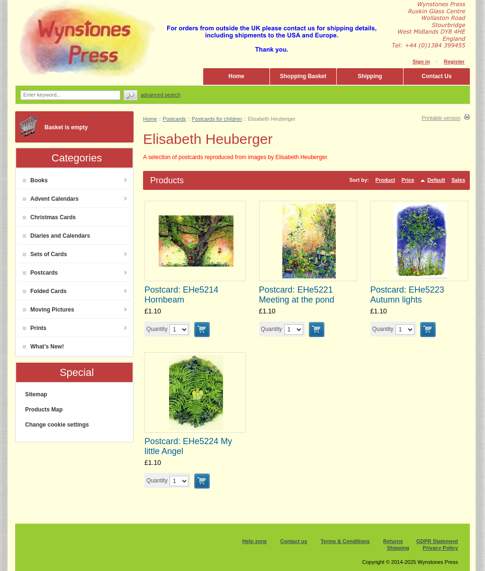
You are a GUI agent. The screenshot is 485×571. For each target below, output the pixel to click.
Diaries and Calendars (56, 235)
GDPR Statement (437, 541)
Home (236, 76)
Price (408, 180)
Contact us (293, 541)
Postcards (40, 272)
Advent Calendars (51, 199)
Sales (458, 180)
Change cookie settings (57, 424)
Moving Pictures (48, 309)
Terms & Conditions (345, 541)
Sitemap (36, 394)
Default (436, 180)
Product (385, 180)
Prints (34, 328)
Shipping (370, 76)
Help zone (254, 541)
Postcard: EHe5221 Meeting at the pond (296, 294)
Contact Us (436, 76)
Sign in (421, 61)
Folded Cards (45, 291)
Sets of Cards (45, 254)
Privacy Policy (440, 548)
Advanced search (160, 95)
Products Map (44, 409)
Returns (393, 541)
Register (454, 61)
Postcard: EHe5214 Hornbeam (181, 294)
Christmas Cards (49, 217)
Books (35, 180)
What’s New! (43, 346)
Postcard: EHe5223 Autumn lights (407, 294)
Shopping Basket (303, 76)
